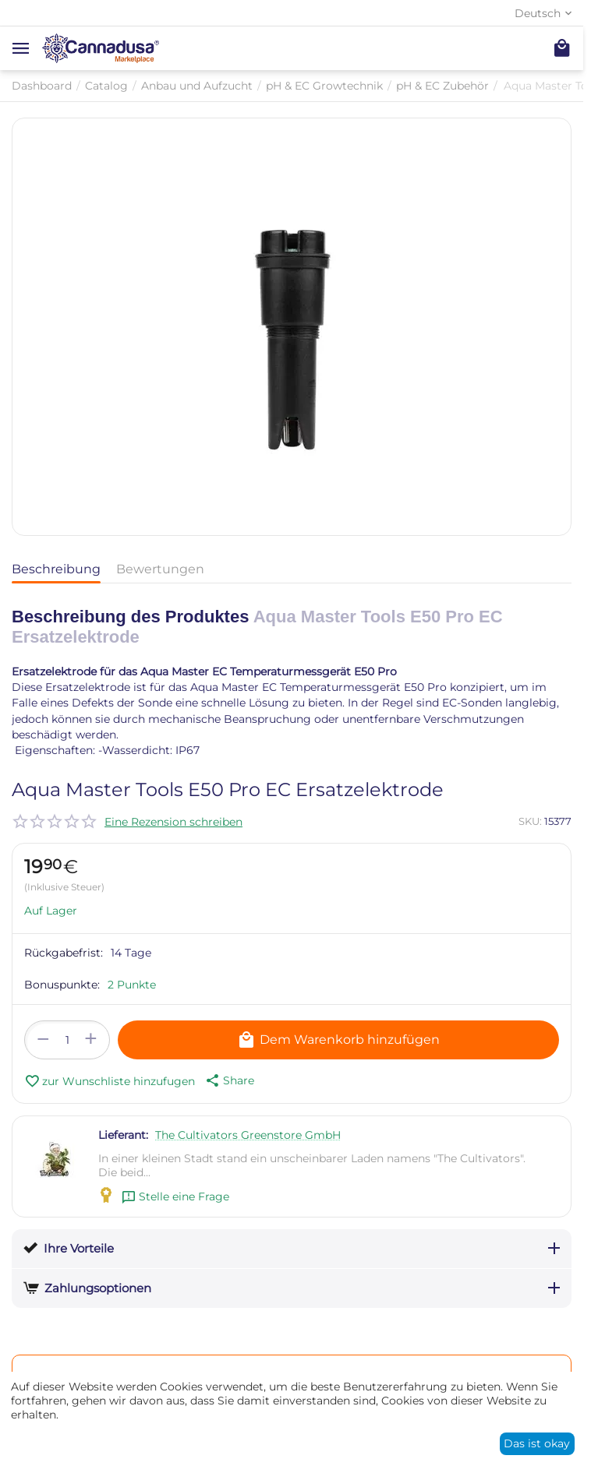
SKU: (530, 821)
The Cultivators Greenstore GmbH (248, 1135)
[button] (228, 1080)
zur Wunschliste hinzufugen (109, 1081)
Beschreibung (56, 569)
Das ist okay (537, 1443)
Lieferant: (123, 1135)
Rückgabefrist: (63, 953)
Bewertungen (160, 569)
